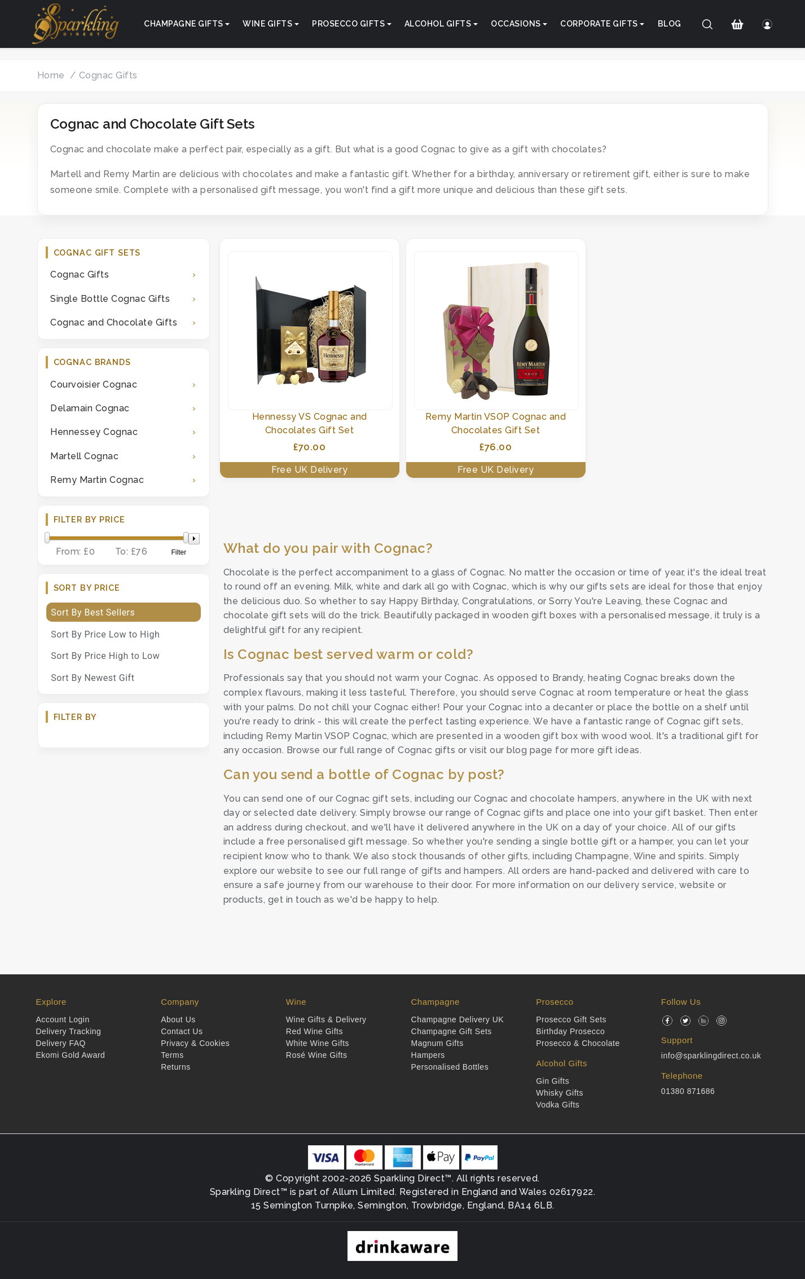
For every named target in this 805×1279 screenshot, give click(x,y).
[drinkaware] (402, 1245)
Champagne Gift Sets (451, 1031)
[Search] (707, 24)
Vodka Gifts (557, 1104)
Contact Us (182, 1031)
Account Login (63, 1019)
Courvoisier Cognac (93, 384)
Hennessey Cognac (94, 432)
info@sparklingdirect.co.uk (711, 1055)
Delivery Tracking (69, 1031)
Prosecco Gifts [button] (348, 23)
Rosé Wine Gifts (316, 1055)
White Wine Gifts (317, 1043)
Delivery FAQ (61, 1043)
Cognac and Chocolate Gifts (113, 322)
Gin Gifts (552, 1080)
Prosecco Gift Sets (571, 1019)
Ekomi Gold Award (70, 1055)
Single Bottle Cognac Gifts (110, 298)
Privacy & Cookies (195, 1043)
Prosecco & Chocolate (578, 1043)
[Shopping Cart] (737, 24)
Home (51, 75)
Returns (176, 1066)
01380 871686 (688, 1091)
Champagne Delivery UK (457, 1019)
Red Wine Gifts (314, 1031)
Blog (669, 23)
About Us (178, 1019)
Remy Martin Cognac (97, 479)
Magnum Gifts (437, 1043)
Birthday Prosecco (570, 1031)
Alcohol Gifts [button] (438, 23)
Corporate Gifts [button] (599, 23)
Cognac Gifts (108, 75)
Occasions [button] (516, 23)
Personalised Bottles (450, 1066)
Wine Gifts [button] (267, 23)
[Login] (767, 24)
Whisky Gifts (559, 1092)
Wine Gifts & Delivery (326, 1019)
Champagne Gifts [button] (183, 23)
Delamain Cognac (90, 408)
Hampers (428, 1055)
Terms (172, 1055)
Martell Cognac (84, 456)
